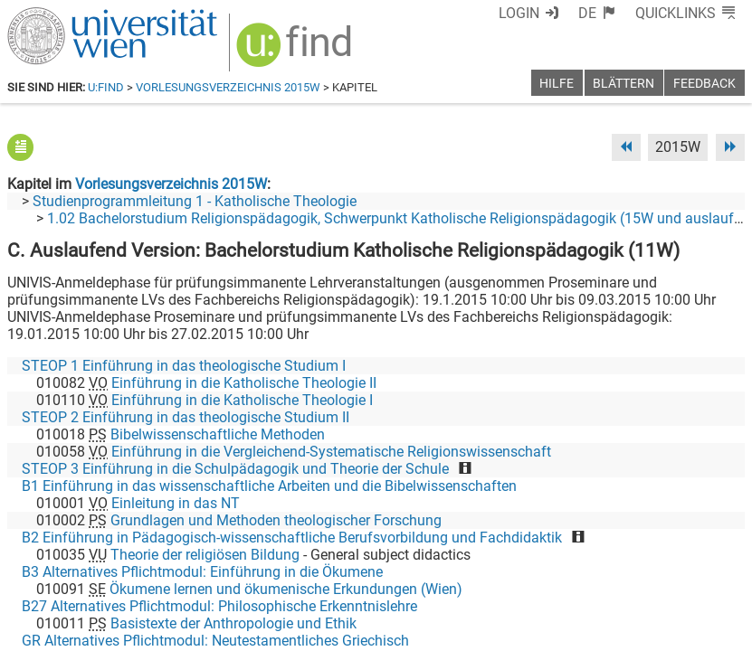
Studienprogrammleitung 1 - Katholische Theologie (195, 201)
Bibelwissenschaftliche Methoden (217, 434)
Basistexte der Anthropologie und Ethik (233, 623)
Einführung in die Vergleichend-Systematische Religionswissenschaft (331, 451)
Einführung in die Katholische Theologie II (243, 383)
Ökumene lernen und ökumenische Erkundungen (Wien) (285, 589)
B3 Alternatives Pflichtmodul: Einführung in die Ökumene (202, 571)
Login (519, 13)
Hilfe (556, 83)
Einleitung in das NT (175, 503)
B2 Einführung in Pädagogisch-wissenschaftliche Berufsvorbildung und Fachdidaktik (292, 537)
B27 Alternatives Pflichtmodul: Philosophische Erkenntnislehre (219, 606)
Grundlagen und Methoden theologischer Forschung (276, 520)
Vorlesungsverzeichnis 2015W (228, 87)
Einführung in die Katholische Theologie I (242, 400)
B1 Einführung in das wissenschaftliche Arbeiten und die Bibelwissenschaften (269, 486)
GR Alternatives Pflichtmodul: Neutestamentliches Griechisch (215, 640)
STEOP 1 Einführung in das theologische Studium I (184, 365)
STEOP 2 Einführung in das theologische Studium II (185, 417)
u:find (106, 87)
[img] (296, 51)
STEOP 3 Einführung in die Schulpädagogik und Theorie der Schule (235, 468)
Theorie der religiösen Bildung (205, 554)
